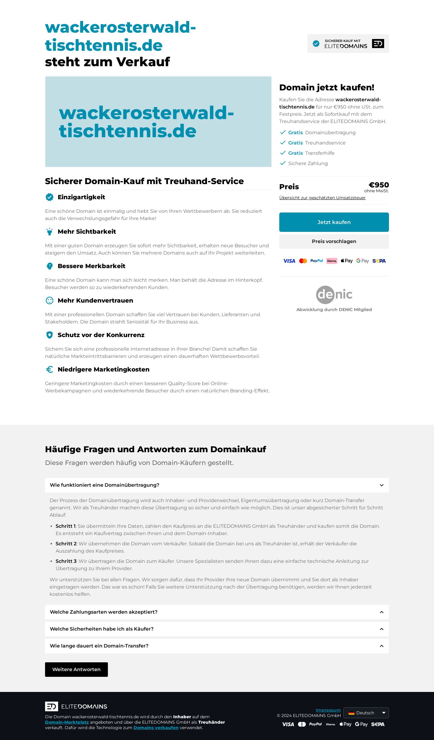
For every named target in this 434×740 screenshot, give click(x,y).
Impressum (328, 710)
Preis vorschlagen (334, 241)
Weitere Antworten (76, 669)
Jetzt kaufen (334, 222)
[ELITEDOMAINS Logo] (135, 707)
